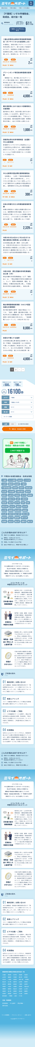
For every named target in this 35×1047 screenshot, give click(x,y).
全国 (15, 996)
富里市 (4, 495)
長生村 (11, 521)
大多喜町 (11, 491)
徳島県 (4, 991)
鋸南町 (17, 518)
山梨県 (20, 981)
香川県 (9, 991)
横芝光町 (5, 506)
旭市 (17, 499)
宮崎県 (26, 993)
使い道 (5, 412)
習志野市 (18, 510)
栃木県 (20, 977)
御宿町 (30, 495)
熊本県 (15, 993)
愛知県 (15, 984)
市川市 (23, 495)
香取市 (23, 521)
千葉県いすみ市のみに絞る (17, 29)
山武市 (11, 495)
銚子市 (11, 518)
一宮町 (4, 480)
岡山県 (15, 989)
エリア (5, 397)
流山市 (12, 506)
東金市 (11, 503)
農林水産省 (5, 1005)
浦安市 (18, 506)
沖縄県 (10, 996)
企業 (5, 424)
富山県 (4, 981)
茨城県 (15, 977)
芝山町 (4, 514)
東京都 (15, 979)
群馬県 (26, 977)
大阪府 (9, 986)
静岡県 (9, 984)
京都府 (4, 986)
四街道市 (29, 488)
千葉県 (9, 979)
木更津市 (24, 499)
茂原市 (11, 514)
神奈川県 (21, 979)
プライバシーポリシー (17, 1015)
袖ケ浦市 (18, 514)
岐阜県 (4, 984)
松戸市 (17, 503)
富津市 (28, 491)
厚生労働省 (20, 1003)
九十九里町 (12, 480)
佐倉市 (20, 480)
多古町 (4, 491)
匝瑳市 (17, 484)
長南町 (4, 521)
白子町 (4, 510)
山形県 (4, 977)
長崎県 (9, 993)
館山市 (17, 521)
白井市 (25, 506)
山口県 (26, 989)
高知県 (20, 991)
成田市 (4, 499)
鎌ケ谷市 (24, 518)
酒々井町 (26, 514)
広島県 (20, 989)
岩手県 (15, 974)
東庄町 (4, 503)
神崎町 (11, 510)
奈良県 (20, 986)
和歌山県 (26, 986)
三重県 (20, 984)
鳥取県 (4, 989)
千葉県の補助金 (13, 8)
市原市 (17, 495)
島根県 (9, 989)
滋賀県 (26, 984)
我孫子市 (11, 499)
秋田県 (26, 974)
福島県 (9, 977)
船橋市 (25, 510)
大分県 (20, 993)
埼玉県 (4, 979)
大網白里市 (20, 491)
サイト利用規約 (5, 1015)
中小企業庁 (12, 1003)
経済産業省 (5, 1003)
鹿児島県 (4, 996)
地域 (5, 402)
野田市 (4, 518)
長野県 (26, 981)
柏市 (22, 503)
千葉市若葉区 (6, 488)
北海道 (4, 974)
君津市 (21, 488)
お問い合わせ (28, 1015)
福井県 (15, 981)
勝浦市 (11, 484)
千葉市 (23, 484)
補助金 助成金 (4, 8)
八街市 (4, 484)
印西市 (15, 488)
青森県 (9, 974)
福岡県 (26, 991)
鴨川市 (30, 521)
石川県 (9, 981)
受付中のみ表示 (24, 424)
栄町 (27, 503)
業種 (5, 407)
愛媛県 (15, 991)
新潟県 (27, 979)
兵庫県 (15, 986)
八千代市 (27, 480)
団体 (12, 424)
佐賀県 (4, 993)
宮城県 (20, 974)
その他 (20, 996)
